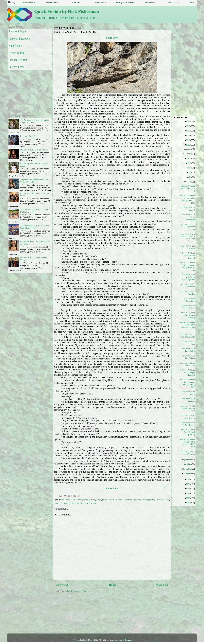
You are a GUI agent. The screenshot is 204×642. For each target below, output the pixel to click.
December (188, 473)
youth (93, 503)
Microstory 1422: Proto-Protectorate (188, 217)
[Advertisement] (124, 614)
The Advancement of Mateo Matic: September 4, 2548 (34, 210)
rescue (57, 503)
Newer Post (62, 584)
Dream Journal (16, 52)
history (105, 500)
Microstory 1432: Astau (188, 342)
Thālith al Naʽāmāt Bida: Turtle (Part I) (187, 188)
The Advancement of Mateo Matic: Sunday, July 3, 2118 (187, 443)
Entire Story (112, 38)
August (189, 182)
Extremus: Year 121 (28, 136)
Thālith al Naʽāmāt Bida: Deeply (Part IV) (187, 372)
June (190, 172)
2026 (189, 503)
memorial (129, 500)
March (189, 158)
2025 (189, 498)
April (190, 163)
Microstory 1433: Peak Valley (188, 350)
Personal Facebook (19, 38)
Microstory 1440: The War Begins (188, 424)
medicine (120, 500)
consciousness (89, 500)
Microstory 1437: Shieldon (188, 400)
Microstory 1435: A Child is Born (187, 364)
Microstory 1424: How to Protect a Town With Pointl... (188, 237)
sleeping (64, 503)
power (166, 500)
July (190, 177)
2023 (189, 489)
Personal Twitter (17, 59)
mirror (159, 500)
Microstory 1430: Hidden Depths (188, 306)
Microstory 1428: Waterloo (188, 292)
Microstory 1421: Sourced (188, 208)
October (188, 464)
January (189, 149)
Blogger (128, 640)
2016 (189, 126)
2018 (189, 135)
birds (62, 500)
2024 (189, 493)
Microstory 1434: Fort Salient (188, 357)
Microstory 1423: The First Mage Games (188, 226)
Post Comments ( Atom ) (77, 591)
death (98, 500)
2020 (189, 145)
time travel (85, 503)
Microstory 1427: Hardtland (188, 285)
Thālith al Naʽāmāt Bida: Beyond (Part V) (187, 432)
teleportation (74, 503)
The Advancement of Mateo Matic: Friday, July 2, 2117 (187, 383)
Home (112, 584)
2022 (189, 484)
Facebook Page (17, 31)
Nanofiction (15, 45)
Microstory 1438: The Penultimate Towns (188, 408)
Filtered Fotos (16, 66)
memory (138, 500)
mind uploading (149, 500)
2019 (189, 140)
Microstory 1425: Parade (188, 247)
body (68, 500)
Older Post (162, 584)
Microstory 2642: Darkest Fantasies (34, 150)
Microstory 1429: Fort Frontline (188, 299)
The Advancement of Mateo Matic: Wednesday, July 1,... (187, 326)
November (187, 469)
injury (112, 500)
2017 (189, 131)
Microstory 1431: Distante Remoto (188, 335)
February (188, 154)
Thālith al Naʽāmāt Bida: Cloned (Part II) (187, 255)
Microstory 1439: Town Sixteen (188, 416)
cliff (73, 500)
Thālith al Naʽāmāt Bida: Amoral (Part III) (187, 315)
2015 (189, 121)
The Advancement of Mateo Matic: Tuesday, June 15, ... (187, 266)
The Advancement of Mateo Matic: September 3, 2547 (34, 226)
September (187, 459)
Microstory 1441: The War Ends (188, 452)
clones (79, 500)
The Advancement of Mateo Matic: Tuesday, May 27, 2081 (187, 199)
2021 (189, 479)
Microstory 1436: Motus (188, 392)
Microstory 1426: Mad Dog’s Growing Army (188, 277)
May (190, 168)
